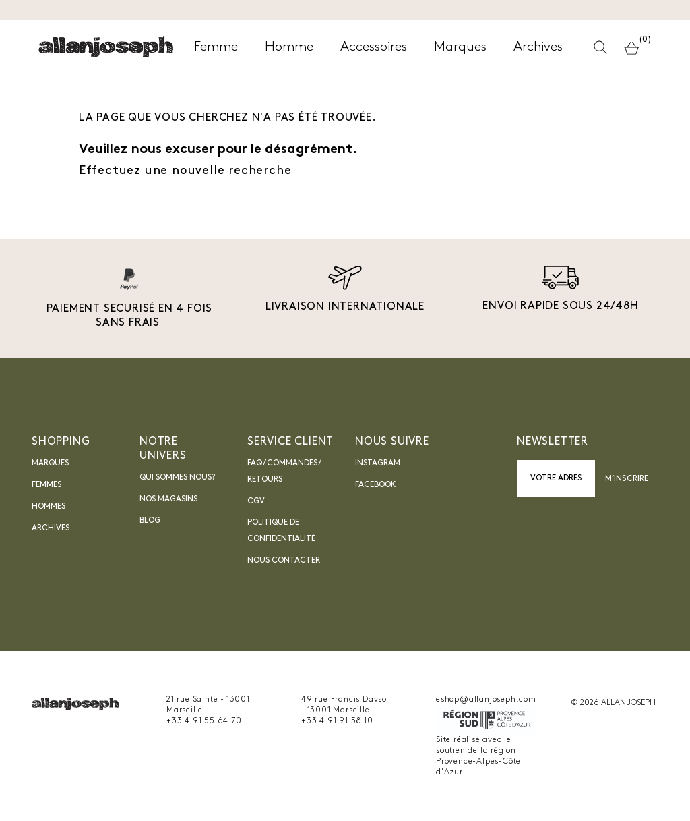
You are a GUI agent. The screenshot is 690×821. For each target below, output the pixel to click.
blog (149, 521)
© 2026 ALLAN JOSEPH (613, 703)
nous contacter (283, 561)
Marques (50, 463)
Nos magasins (168, 499)
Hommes (48, 507)
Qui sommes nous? (177, 478)
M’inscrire (626, 479)
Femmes (46, 485)
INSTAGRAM (377, 463)
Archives (50, 528)
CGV (256, 501)
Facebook (375, 485)
